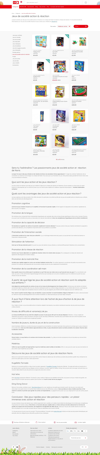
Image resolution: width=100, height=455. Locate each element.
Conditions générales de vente (55, 430)
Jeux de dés (15, 60)
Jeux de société (16, 39)
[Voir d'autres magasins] (21, 3)
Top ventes (42, 9)
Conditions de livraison (53, 435)
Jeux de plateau (16, 46)
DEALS (23, 9)
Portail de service (78, 438)
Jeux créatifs (15, 63)
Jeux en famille (16, 37)
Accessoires (15, 65)
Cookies (48, 447)
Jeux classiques (16, 43)
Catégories (15, 9)
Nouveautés (30, 9)
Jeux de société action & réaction (21, 54)
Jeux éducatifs (16, 41)
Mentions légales (40, 447)
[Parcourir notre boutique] (47, 4)
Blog (36, 9)
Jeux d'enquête (16, 50)
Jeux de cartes (16, 58)
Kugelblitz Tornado (52, 366)
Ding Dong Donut (36, 387)
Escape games (16, 52)
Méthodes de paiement (53, 437)
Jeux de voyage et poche (19, 48)
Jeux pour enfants (17, 35)
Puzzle (14, 56)
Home (13, 13)
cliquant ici (54, 21)
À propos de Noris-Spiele (57, 9)
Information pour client (35, 430)
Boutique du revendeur (57, 447)
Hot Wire (17, 377)
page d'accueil (57, 411)
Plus (48, 9)
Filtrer (81, 26)
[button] (79, 4)
